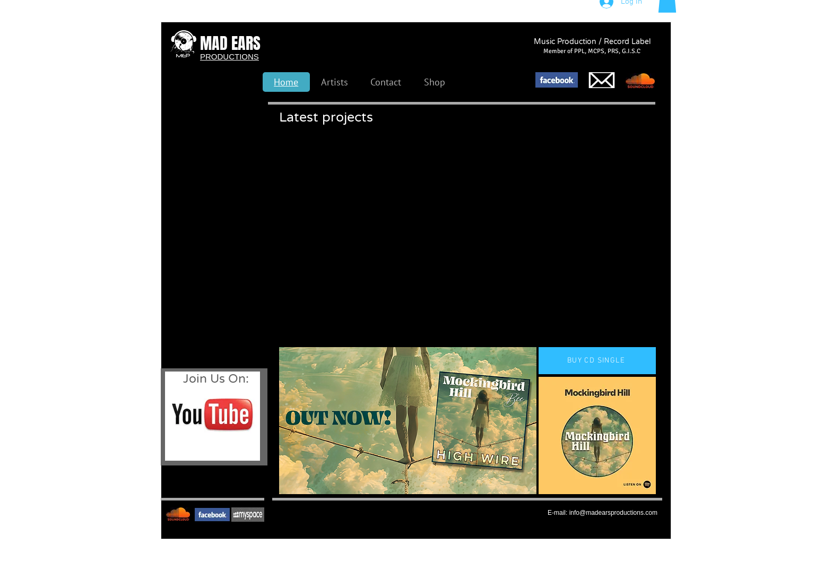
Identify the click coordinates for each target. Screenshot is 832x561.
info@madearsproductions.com (613, 512)
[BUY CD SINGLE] (597, 360)
